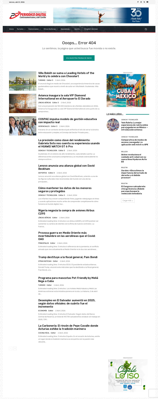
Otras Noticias (45, 262)
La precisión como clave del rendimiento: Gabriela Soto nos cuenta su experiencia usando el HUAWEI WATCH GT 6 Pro (69, 144)
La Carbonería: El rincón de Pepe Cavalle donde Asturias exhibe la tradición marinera (68, 329)
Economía (42, 312)
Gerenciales (44, 128)
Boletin (124, 169)
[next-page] (15, 350)
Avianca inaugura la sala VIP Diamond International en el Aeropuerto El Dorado (64, 98)
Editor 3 (50, 82)
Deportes (42, 174)
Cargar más (128, 202)
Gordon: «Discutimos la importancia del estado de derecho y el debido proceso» (134, 175)
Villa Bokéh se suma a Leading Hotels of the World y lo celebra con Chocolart (66, 76)
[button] (146, 29)
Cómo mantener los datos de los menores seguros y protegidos (65, 191)
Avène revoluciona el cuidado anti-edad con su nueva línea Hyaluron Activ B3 (134, 159)
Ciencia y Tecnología (47, 152)
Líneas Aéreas (44, 104)
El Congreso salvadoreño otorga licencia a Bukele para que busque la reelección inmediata (133, 191)
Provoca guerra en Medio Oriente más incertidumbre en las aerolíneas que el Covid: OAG (66, 237)
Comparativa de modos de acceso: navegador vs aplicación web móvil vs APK (134, 143)
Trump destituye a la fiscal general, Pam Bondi (67, 258)
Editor (54, 219)
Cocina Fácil (43, 334)
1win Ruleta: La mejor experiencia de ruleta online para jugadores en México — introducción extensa (134, 128)
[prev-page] (10, 350)
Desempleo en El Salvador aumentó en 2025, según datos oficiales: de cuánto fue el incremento (66, 305)
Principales (43, 244)
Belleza (124, 153)
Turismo (41, 82)
